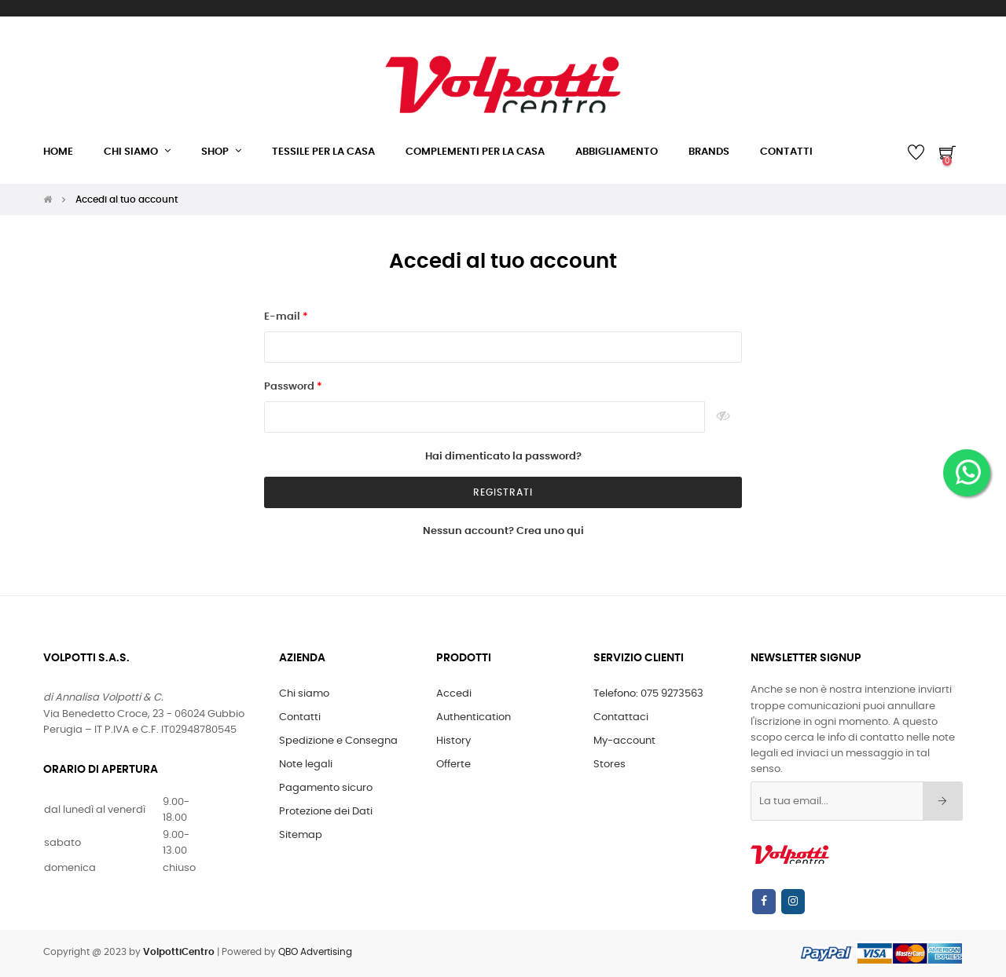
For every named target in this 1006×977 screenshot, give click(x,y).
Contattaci (620, 717)
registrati (503, 492)
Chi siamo (304, 694)
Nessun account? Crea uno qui (503, 531)
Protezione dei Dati (326, 812)
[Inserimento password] (484, 417)
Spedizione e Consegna (338, 741)
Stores (609, 764)
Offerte (453, 764)
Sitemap (300, 835)
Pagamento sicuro (326, 788)
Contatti (300, 717)
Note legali (305, 764)
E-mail (283, 317)
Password (290, 387)
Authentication (473, 717)
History (453, 741)
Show (723, 417)
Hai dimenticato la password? (503, 457)
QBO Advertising (315, 952)
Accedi (454, 694)
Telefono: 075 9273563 (648, 694)
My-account (624, 741)
